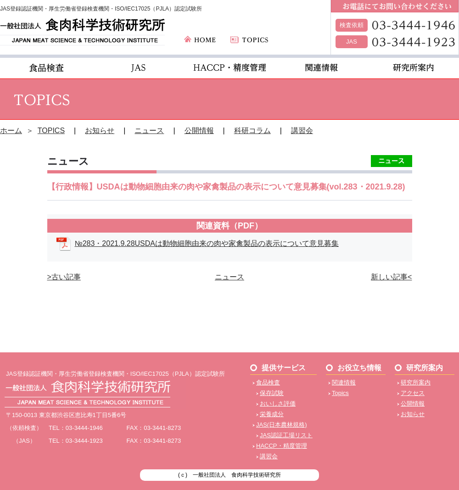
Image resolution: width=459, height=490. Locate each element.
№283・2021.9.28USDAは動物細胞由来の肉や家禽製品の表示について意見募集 (207, 243)
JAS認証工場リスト (286, 435)
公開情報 (199, 130)
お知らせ (99, 130)
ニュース (149, 130)
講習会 (302, 130)
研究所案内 (416, 382)
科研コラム (252, 130)
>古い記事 (64, 277)
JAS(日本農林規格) (281, 424)
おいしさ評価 (278, 403)
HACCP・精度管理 (281, 445)
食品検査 (268, 382)
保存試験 (272, 393)
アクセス (413, 393)
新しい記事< (391, 277)
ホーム (11, 130)
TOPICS (51, 130)
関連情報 (344, 382)
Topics (340, 393)
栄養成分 (272, 414)
